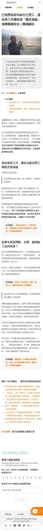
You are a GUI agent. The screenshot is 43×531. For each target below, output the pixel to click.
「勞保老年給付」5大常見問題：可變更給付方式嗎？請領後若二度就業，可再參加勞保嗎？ (21, 228)
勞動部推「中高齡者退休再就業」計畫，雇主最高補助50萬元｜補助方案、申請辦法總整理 (21, 362)
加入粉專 (6, 432)
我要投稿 (8, 514)
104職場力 (11, 93)
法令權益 (30, 7)
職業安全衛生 (13, 453)
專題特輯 (8, 7)
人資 (4, 453)
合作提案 (20, 514)
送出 (21, 499)
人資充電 (19, 7)
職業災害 (24, 453)
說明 (14, 188)
